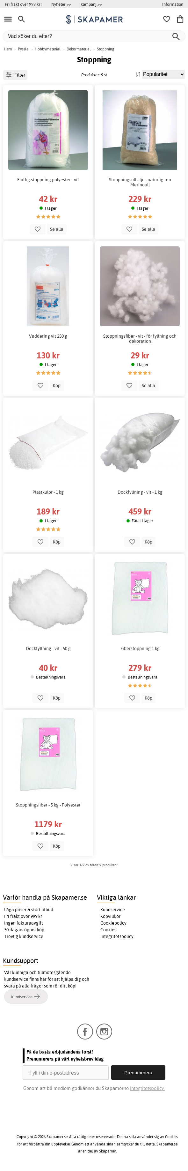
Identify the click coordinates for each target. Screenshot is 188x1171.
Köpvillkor (110, 916)
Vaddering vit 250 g (48, 336)
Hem (8, 49)
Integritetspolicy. (147, 1088)
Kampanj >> (91, 4)
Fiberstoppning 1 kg (140, 648)
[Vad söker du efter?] (94, 36)
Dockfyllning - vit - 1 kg (140, 492)
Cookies (108, 930)
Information (172, 4)
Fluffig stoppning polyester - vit (48, 179)
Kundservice (112, 909)
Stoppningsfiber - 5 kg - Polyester (48, 804)
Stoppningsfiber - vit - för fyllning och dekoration (140, 339)
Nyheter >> (61, 4)
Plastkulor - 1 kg (48, 492)
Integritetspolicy (117, 936)
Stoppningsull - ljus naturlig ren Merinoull (140, 182)
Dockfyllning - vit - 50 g (48, 648)
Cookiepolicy (113, 923)
